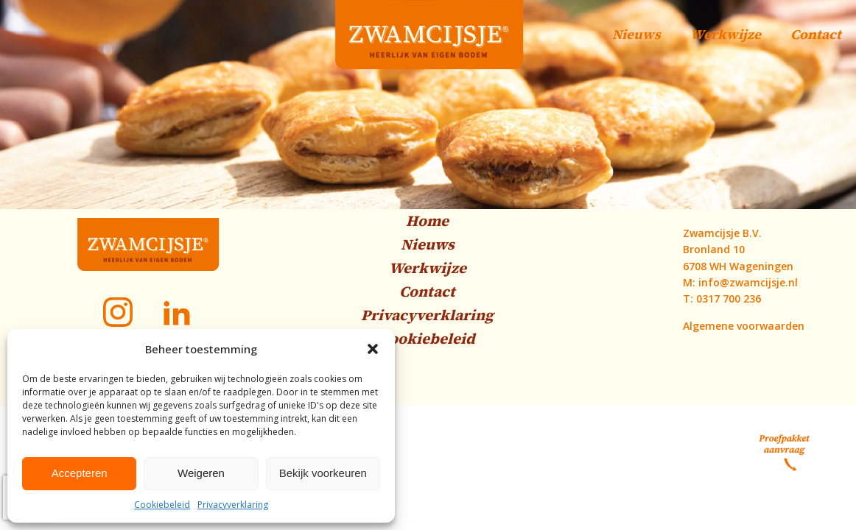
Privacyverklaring (232, 504)
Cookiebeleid (162, 504)
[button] (372, 349)
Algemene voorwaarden (743, 326)
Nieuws (636, 34)
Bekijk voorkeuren (323, 473)
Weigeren (201, 473)
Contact (815, 34)
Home (427, 221)
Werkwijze (725, 34)
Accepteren (80, 473)
